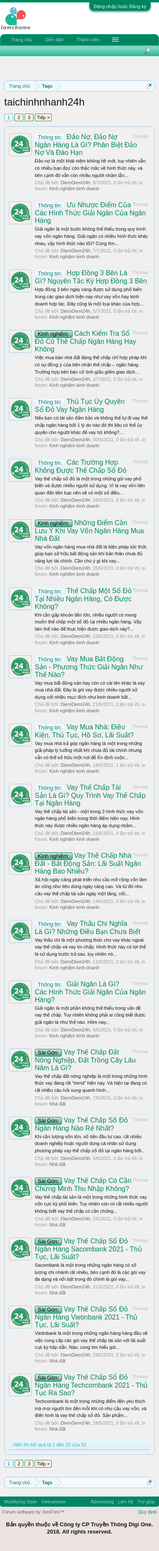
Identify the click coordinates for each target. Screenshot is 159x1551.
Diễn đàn (54, 39)
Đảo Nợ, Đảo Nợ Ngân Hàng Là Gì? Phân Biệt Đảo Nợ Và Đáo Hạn (86, 144)
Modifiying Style (20, 1501)
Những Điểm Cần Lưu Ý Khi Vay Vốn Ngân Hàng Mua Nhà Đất (89, 530)
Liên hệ (125, 1501)
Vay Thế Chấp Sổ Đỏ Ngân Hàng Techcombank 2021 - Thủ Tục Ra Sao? (91, 1385)
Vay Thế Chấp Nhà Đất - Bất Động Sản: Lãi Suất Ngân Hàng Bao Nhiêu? (88, 863)
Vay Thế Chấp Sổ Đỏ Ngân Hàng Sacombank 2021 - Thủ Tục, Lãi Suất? (88, 1248)
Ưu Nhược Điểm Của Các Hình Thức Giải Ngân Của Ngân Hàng (90, 212)
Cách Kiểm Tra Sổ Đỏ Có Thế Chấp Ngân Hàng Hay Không (85, 341)
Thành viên (87, 39)
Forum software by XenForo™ (33, 1511)
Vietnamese (53, 1501)
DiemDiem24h (75, 182)
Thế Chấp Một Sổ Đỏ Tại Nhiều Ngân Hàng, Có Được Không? (83, 598)
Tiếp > (43, 117)
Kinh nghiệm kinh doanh (74, 188)
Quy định (147, 1511)
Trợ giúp (146, 1501)
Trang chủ (21, 39)
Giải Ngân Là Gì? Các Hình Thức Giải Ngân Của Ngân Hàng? (90, 991)
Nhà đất (57, 1103)
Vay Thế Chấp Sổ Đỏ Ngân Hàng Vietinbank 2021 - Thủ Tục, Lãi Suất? (86, 1316)
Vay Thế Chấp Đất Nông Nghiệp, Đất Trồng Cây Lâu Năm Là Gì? (85, 1059)
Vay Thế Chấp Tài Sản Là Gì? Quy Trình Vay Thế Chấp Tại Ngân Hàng (90, 795)
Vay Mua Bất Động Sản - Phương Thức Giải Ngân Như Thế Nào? (89, 666)
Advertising (102, 1501)
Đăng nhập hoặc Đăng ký (120, 6)
